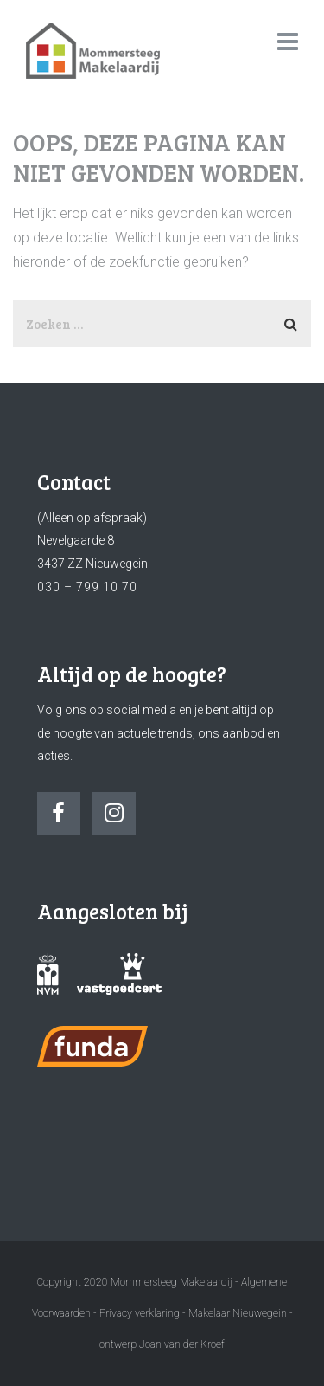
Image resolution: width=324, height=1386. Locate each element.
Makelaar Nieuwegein (238, 1313)
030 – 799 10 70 (87, 587)
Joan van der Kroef (182, 1344)
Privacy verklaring (139, 1313)
